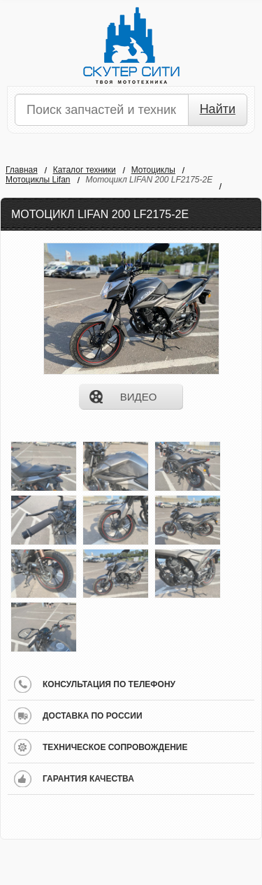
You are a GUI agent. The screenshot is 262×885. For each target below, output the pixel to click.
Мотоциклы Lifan (38, 180)
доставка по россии (93, 716)
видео (138, 397)
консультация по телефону (109, 684)
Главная (22, 170)
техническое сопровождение (115, 747)
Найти (217, 109)
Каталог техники (84, 170)
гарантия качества (88, 779)
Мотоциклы (153, 170)
